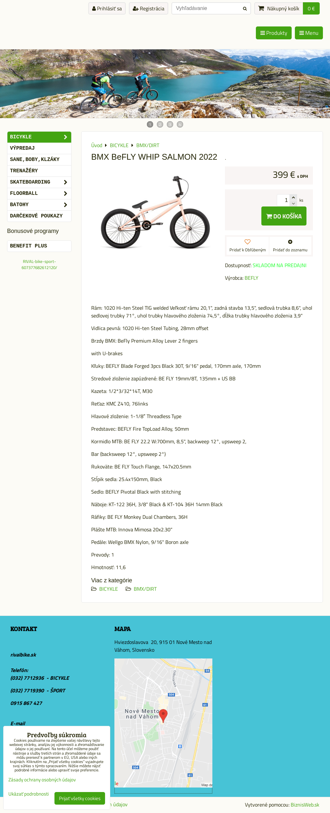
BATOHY (40, 204)
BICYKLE (108, 589)
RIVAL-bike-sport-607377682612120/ (39, 264)
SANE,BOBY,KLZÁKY (35, 160)
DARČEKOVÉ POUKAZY (36, 216)
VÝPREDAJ (22, 148)
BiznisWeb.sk (305, 804)
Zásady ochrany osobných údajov (42, 779)
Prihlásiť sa (107, 8)
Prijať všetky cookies (80, 798)
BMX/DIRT (145, 589)
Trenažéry (24, 171)
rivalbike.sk (23, 654)
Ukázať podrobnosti (28, 794)
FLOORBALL (40, 193)
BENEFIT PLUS (28, 246)
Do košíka (284, 216)
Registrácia (148, 8)
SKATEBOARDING (40, 182)
